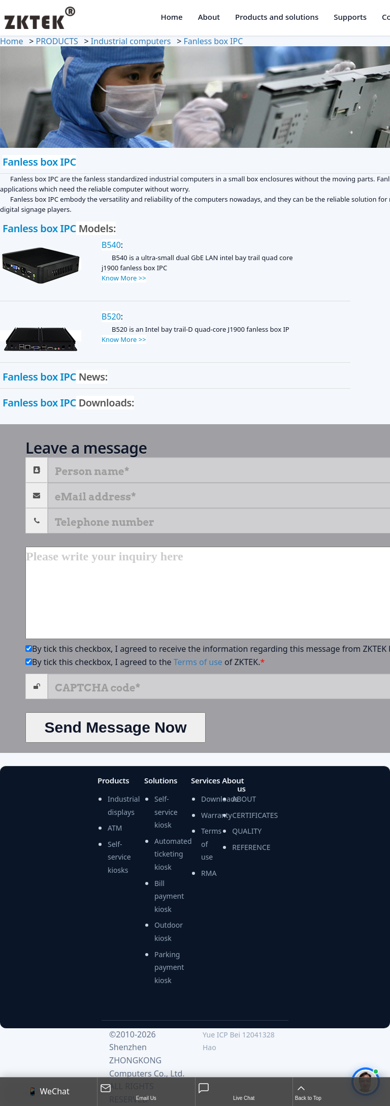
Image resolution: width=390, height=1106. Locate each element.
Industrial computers (131, 41)
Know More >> (124, 277)
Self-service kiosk (166, 812)
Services (205, 780)
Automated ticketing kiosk (173, 854)
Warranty (216, 815)
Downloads (219, 799)
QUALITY (247, 831)
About (209, 17)
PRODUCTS (57, 41)
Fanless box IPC (213, 41)
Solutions (160, 780)
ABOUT (244, 799)
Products (113, 780)
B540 (111, 244)
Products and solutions (276, 17)
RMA (208, 873)
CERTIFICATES (255, 815)
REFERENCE (251, 847)
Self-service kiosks (119, 857)
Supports (350, 17)
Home (171, 17)
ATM (115, 828)
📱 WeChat (48, 1091)
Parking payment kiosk (169, 967)
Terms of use (198, 662)
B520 (111, 316)
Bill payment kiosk (169, 896)
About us (233, 784)
